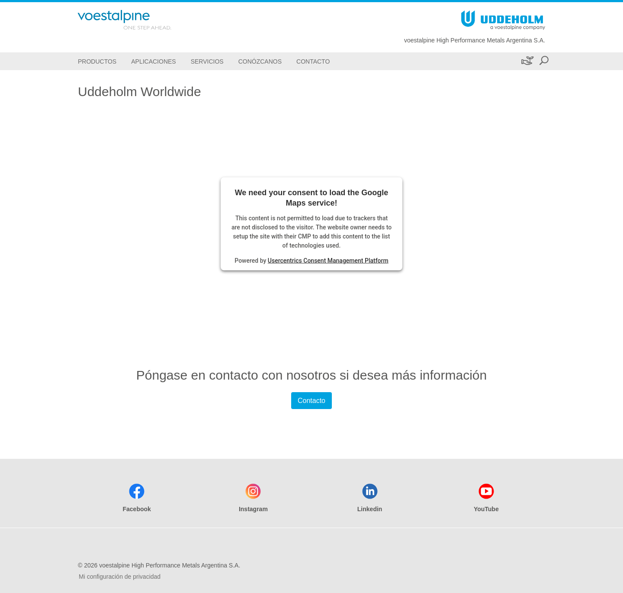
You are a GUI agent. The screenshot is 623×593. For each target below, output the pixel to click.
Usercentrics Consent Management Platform (328, 260)
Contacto (311, 400)
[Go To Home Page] (135, 19)
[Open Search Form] (544, 61)
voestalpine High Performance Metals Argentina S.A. (474, 40)
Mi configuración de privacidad (120, 576)
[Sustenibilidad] (526, 61)
